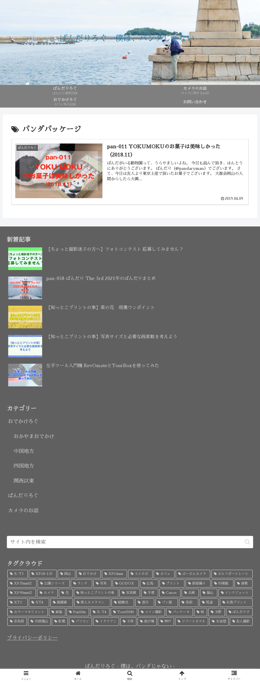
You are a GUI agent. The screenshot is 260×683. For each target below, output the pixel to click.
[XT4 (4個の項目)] (39, 602)
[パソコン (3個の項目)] (80, 621)
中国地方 (24, 451)
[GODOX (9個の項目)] (126, 583)
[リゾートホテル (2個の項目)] (191, 621)
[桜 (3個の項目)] (200, 612)
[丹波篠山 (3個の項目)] (39, 621)
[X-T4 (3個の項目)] (100, 612)
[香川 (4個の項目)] (144, 602)
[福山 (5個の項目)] (208, 593)
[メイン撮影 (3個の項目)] (151, 612)
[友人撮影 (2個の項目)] (241, 621)
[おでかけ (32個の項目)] (88, 574)
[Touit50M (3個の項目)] (124, 612)
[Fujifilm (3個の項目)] (77, 612)
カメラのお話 (23, 510)
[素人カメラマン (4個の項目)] (92, 602)
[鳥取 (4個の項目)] (188, 602)
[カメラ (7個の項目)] (47, 593)
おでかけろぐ (23, 421)
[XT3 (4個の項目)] (17, 602)
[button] (247, 542)
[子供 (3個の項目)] (128, 621)
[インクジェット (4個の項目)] (235, 593)
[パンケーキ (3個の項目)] (179, 612)
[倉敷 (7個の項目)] (244, 583)
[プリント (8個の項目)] (172, 583)
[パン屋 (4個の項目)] (166, 602)
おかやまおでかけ (34, 436)
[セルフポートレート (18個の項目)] (232, 574)
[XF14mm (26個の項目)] (114, 574)
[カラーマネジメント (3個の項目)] (27, 612)
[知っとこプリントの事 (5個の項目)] (96, 593)
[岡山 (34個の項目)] (66, 574)
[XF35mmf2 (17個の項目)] (21, 583)
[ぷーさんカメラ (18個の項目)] (193, 574)
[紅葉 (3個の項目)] (60, 621)
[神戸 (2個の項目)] (166, 621)
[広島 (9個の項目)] (149, 583)
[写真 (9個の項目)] (102, 583)
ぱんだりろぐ (23, 495)
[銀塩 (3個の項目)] (57, 612)
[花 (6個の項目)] (66, 593)
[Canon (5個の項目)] (170, 593)
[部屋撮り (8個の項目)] (198, 583)
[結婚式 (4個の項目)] (122, 602)
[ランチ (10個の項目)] (81, 583)
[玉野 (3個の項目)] (216, 612)
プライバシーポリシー (32, 638)
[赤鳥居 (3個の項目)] (17, 621)
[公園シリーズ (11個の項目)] (53, 583)
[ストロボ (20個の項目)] (140, 574)
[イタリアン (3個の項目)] (106, 621)
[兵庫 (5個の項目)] (190, 593)
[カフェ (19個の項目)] (164, 574)
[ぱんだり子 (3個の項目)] (239, 612)
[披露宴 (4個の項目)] (61, 602)
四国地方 (24, 465)
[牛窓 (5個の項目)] (149, 593)
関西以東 (24, 480)
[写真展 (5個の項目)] (129, 593)
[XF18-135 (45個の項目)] (43, 574)
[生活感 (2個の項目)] (219, 621)
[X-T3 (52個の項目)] (17, 574)
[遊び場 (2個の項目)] (147, 621)
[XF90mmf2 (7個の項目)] (21, 593)
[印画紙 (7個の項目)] (222, 583)
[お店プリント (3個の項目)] (236, 602)
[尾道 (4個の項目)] (209, 602)
